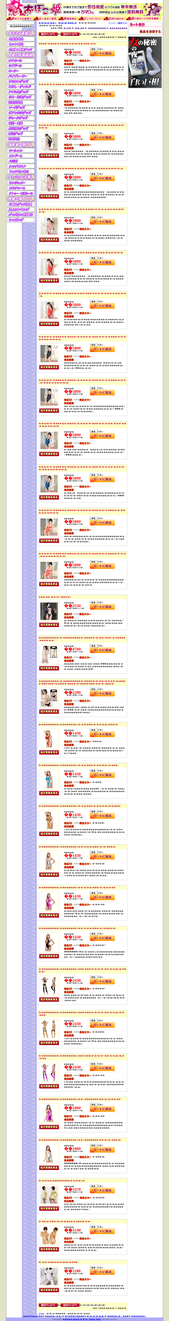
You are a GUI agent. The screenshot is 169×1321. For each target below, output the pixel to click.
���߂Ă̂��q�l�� (32, 1316)
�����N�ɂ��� (117, 1316)
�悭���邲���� (74, 1316)
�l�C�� (79, 28)
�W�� (67, 28)
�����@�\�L (53, 1316)
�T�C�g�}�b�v (96, 1316)
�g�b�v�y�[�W (47, 23)
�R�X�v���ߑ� (67, 23)
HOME (41, 1313)
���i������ (97, 28)
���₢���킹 (138, 1316)
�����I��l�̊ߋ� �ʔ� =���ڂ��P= (82, 1319)
